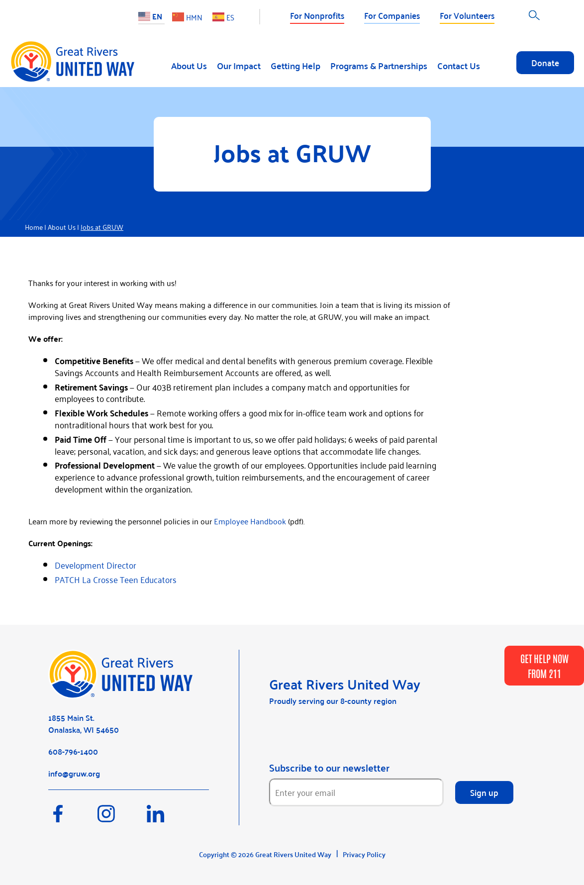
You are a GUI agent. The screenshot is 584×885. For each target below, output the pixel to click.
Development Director (95, 565)
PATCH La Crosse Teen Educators (116, 579)
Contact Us (458, 65)
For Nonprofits (317, 15)
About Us (189, 65)
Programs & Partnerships (378, 65)
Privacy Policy (364, 854)
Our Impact (239, 65)
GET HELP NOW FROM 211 (544, 666)
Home (34, 226)
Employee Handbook (250, 521)
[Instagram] (122, 818)
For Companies (392, 15)
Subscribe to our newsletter (329, 768)
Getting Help (295, 65)
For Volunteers (467, 15)
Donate (545, 62)
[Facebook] (72, 818)
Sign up (484, 792)
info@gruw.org (74, 773)
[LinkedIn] (170, 818)
